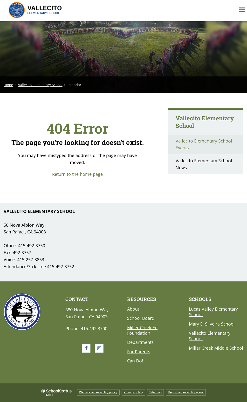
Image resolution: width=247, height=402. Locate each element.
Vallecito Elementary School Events (204, 144)
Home (8, 84)
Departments (140, 342)
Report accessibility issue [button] (186, 392)
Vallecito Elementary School (40, 84)
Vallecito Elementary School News (204, 164)
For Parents (138, 351)
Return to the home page (77, 174)
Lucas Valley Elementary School (213, 311)
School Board (140, 318)
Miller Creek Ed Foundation (142, 330)
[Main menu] (241, 9)
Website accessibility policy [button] (98, 392)
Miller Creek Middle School (216, 348)
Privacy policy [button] (133, 392)
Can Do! (135, 361)
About (133, 309)
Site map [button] (155, 392)
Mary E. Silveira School (212, 324)
